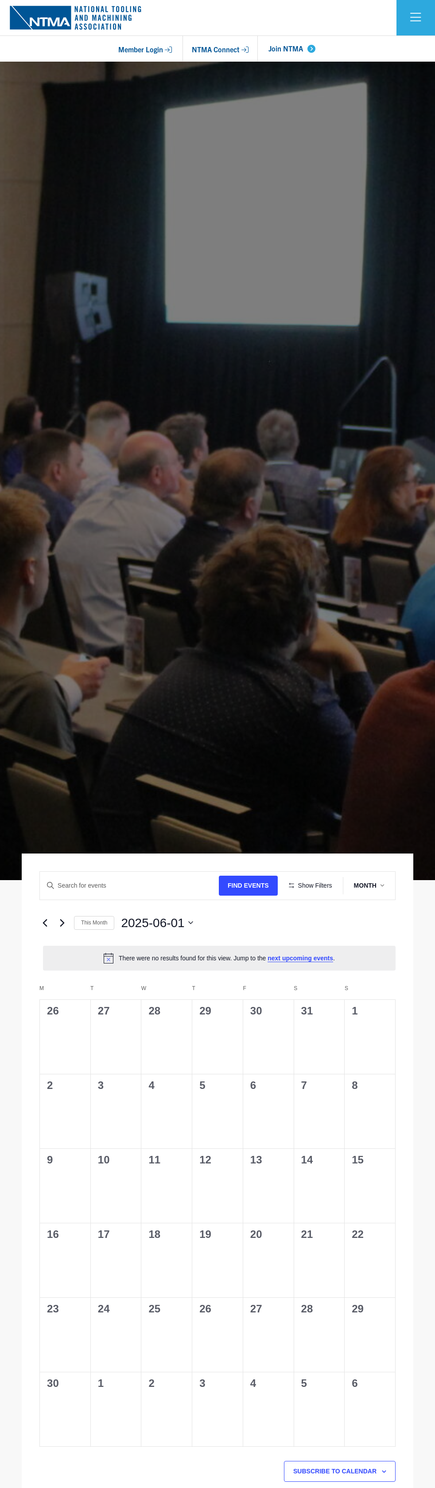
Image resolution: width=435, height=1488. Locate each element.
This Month (94, 949)
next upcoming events (300, 984)
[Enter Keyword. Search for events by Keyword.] (130, 886)
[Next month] (62, 949)
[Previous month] (44, 949)
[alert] (219, 984)
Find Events (251, 885)
